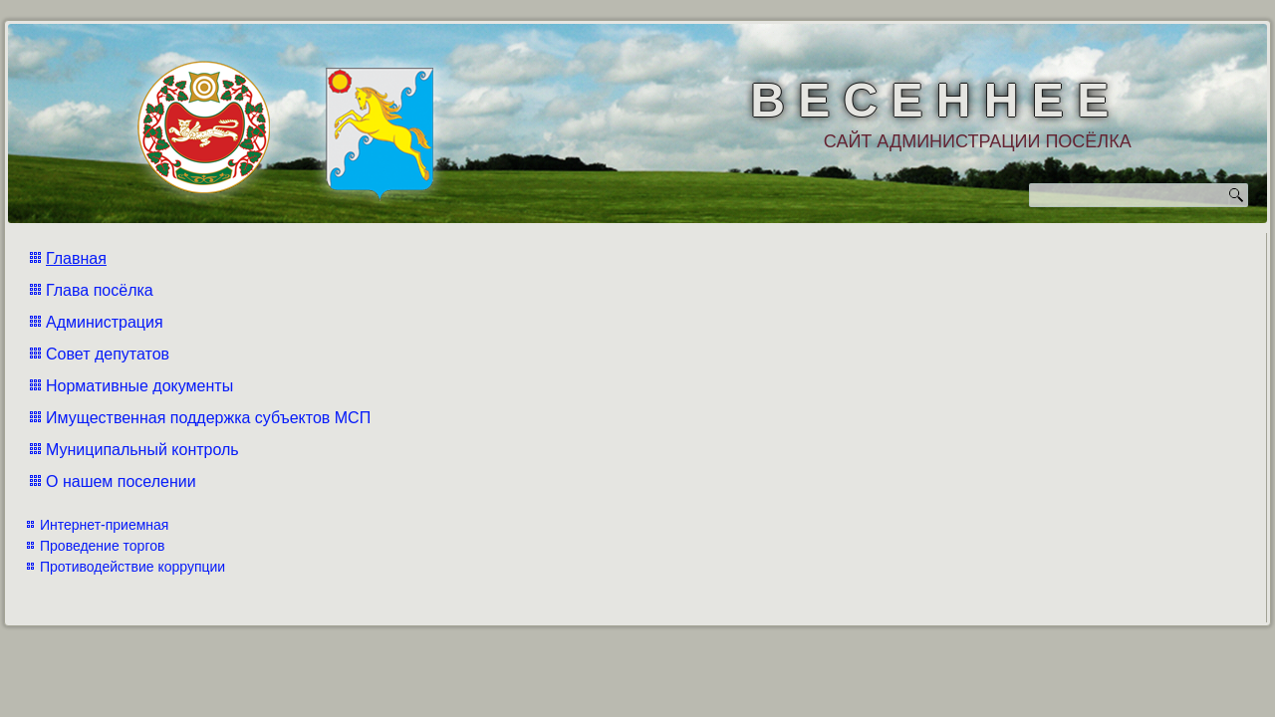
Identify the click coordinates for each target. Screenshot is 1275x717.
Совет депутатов (107, 354)
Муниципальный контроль (142, 449)
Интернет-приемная (104, 525)
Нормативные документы (139, 385)
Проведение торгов (102, 546)
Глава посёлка (99, 290)
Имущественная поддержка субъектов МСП (208, 417)
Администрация (104, 322)
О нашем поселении (121, 481)
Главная (76, 258)
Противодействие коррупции (132, 567)
